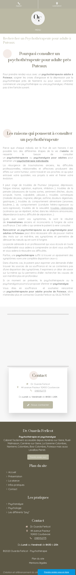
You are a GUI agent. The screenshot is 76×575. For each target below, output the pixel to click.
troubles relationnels (61, 208)
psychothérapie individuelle (33, 160)
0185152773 (40, 390)
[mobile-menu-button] (38, 29)
